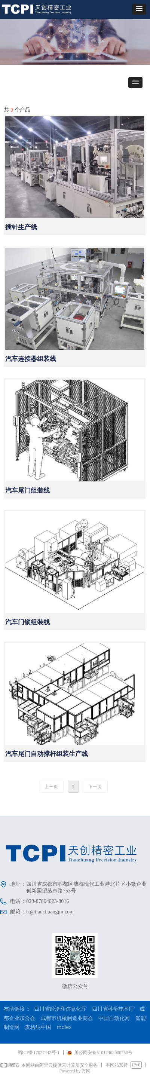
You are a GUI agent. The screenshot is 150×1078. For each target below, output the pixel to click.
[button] (139, 9)
